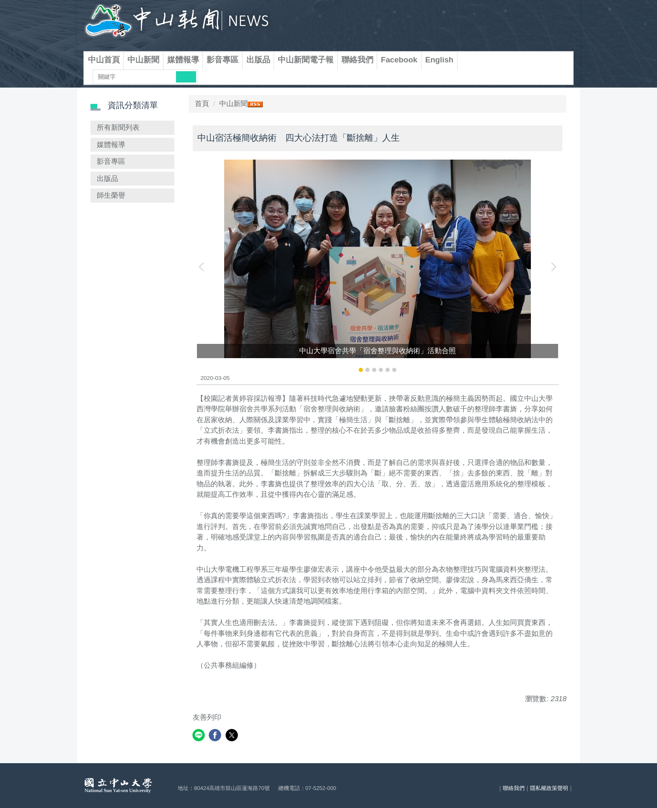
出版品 (258, 59)
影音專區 (222, 59)
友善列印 (207, 717)
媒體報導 (183, 59)
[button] (203, 266)
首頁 (202, 104)
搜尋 (186, 76)
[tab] (360, 370)
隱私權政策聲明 (549, 788)
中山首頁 (104, 59)
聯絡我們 (357, 59)
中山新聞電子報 (306, 59)
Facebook (399, 59)
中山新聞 (143, 59)
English (439, 59)
